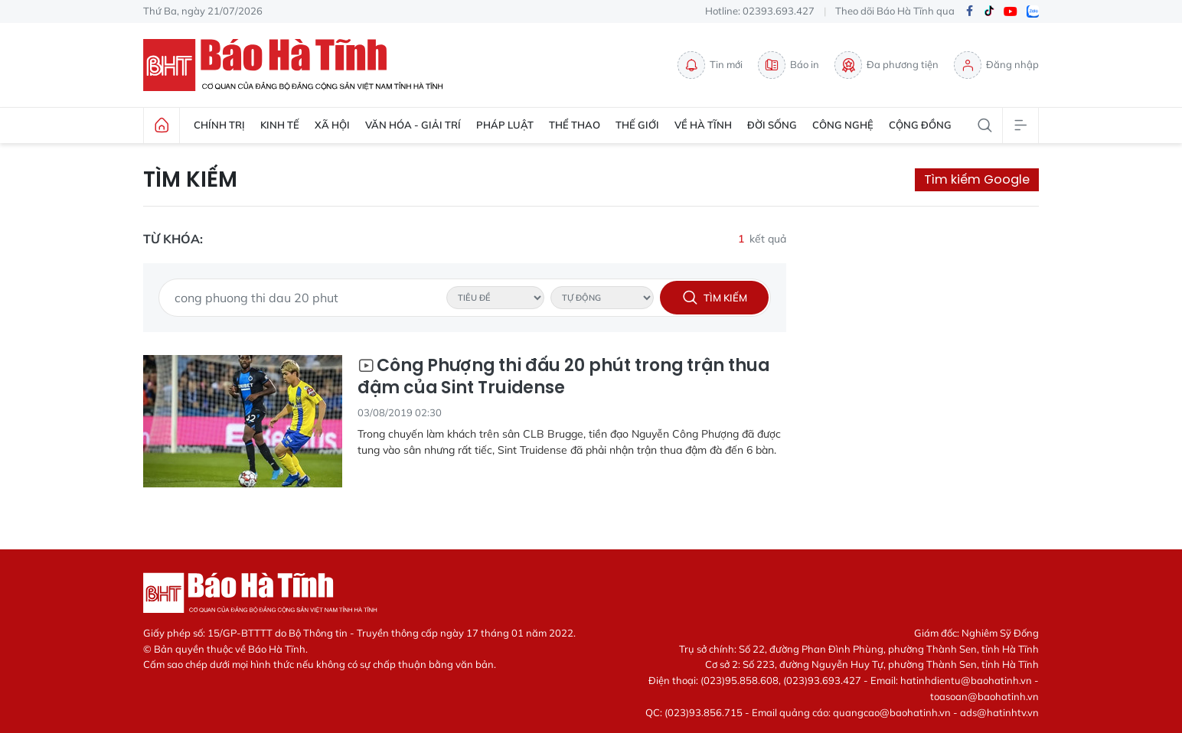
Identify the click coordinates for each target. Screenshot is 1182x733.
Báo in (788, 65)
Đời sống (772, 125)
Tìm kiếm (190, 180)
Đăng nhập (996, 65)
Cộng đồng (920, 125)
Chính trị (219, 125)
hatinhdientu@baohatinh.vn (966, 680)
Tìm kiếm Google (977, 179)
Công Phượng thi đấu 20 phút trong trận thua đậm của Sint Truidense (563, 377)
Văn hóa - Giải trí (413, 125)
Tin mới (710, 65)
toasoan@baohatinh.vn (984, 696)
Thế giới (637, 125)
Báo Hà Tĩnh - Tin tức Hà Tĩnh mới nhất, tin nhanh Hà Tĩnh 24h (300, 65)
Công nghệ (842, 125)
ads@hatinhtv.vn (999, 712)
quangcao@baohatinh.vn (892, 712)
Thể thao (574, 125)
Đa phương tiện (886, 65)
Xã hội (332, 125)
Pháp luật (505, 125)
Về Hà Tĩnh (703, 125)
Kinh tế (279, 125)
